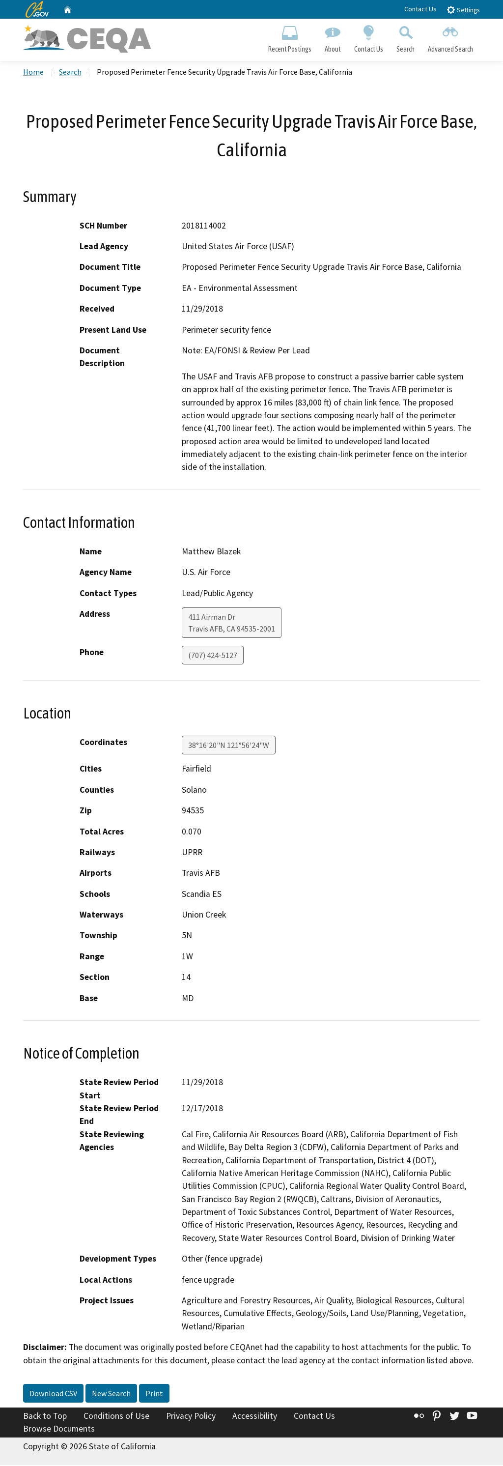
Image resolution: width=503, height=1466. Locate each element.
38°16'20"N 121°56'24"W (228, 746)
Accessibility (254, 1416)
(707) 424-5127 (212, 656)
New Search (111, 1394)
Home (33, 73)
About (332, 37)
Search (405, 37)
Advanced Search (450, 37)
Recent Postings (289, 37)
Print (154, 1394)
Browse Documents (59, 1429)
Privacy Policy (191, 1416)
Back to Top (45, 1416)
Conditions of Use (116, 1416)
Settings (463, 9)
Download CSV (53, 1394)
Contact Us (420, 8)
